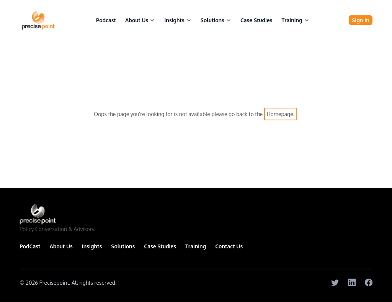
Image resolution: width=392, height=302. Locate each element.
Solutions (123, 246)
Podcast (106, 20)
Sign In (360, 20)
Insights (92, 246)
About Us (140, 20)
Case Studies (256, 20)
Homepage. (280, 114)
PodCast (30, 246)
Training (295, 20)
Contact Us (229, 246)
